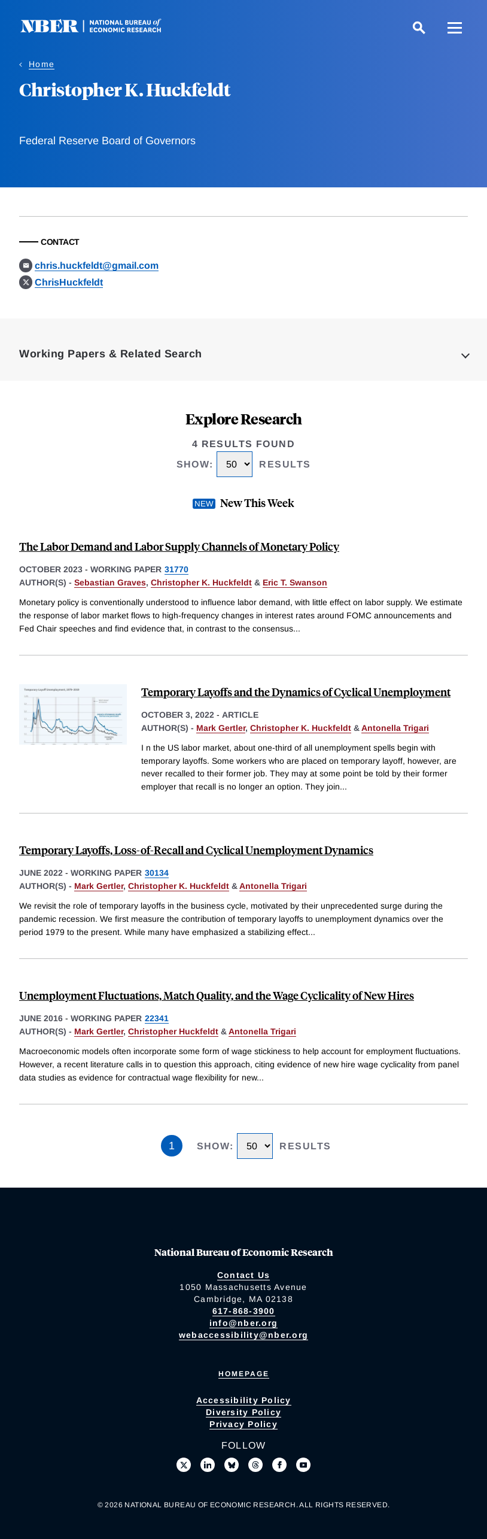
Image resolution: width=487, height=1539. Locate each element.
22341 (157, 1018)
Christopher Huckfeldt (173, 1031)
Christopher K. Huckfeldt (201, 582)
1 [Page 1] (172, 1146)
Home (41, 64)
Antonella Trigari (395, 728)
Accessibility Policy (243, 1400)
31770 (176, 569)
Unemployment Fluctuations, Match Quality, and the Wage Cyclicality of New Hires (216, 995)
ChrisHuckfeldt (69, 282)
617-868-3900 (243, 1311)
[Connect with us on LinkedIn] (207, 1465)
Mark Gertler (220, 728)
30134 (157, 873)
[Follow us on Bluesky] (231, 1465)
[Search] (419, 27)
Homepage (243, 1374)
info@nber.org (243, 1323)
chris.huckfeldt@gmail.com (97, 265)
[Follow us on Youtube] (303, 1465)
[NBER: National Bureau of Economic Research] (100, 30)
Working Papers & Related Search (110, 354)
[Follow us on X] (183, 1465)
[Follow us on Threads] (255, 1465)
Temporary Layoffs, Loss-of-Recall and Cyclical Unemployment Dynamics (196, 849)
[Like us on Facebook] (279, 1465)
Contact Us (243, 1275)
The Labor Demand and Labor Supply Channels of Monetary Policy (179, 546)
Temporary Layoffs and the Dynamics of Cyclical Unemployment (296, 691)
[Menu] (455, 27)
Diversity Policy (243, 1412)
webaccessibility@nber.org (243, 1335)
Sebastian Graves (110, 582)
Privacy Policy (243, 1424)
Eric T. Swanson (295, 582)
